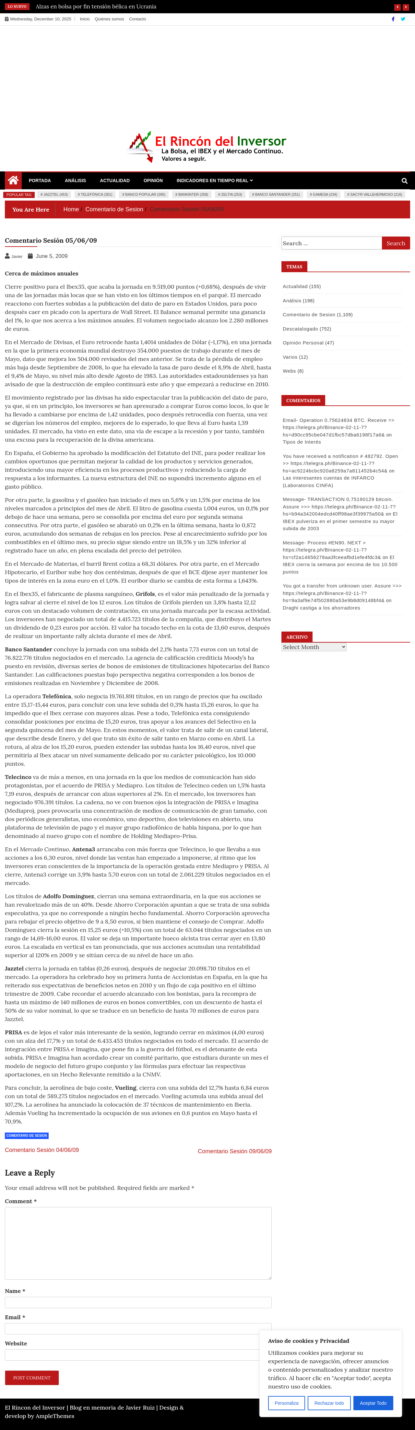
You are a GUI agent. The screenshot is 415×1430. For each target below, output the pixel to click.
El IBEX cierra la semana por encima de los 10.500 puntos (339, 564)
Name (15, 1291)
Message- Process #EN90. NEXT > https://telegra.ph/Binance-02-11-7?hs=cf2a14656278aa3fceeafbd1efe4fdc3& (331, 550)
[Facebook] (394, 19)
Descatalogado (300, 328)
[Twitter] (403, 19)
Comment (21, 1201)
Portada (40, 180)
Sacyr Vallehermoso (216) (376, 194)
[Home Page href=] (13, 182)
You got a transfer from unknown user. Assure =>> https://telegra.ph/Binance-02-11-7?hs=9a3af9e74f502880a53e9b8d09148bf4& (341, 593)
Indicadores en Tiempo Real (212, 180)
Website (16, 1343)
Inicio (84, 19)
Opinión (153, 180)
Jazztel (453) (55, 194)
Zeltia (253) (231, 194)
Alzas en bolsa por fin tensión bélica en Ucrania (96, 6)
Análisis (75, 180)
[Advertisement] (207, 74)
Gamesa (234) (325, 194)
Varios (289, 357)
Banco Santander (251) (277, 194)
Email (15, 1317)
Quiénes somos (109, 19)
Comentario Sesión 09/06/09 (235, 1151)
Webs (289, 371)
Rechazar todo (329, 1403)
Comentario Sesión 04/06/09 (42, 1150)
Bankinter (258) (193, 194)
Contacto (137, 19)
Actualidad (115, 180)
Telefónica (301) (96, 194)
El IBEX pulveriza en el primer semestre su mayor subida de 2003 (339, 521)
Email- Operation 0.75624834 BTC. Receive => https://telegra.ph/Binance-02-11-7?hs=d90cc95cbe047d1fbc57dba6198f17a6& (338, 427)
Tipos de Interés (301, 442)
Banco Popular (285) (145, 194)
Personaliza (287, 1403)
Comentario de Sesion (26, 1135)
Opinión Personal (302, 342)
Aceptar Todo (373, 1403)
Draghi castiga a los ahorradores (321, 607)
